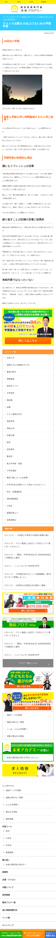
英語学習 (10, 421)
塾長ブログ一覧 (9, 902)
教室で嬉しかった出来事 (17, 478)
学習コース (7, 827)
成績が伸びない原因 (15, 722)
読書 (9, 407)
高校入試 (10, 428)
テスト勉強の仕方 (14, 414)
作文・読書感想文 (14, 492)
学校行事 (10, 435)
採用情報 (6, 895)
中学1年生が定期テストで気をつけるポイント (26, 485)
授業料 (5, 872)
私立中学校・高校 (14, 463)
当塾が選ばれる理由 (15, 736)
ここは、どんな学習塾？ (17, 729)
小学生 (19, 2)
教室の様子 (11, 372)
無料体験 (9, 819)
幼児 (6, 2)
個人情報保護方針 (9, 910)
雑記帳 (9, 400)
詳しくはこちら (28, 340)
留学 (9, 442)
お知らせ (10, 358)
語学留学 (10, 449)
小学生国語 (11, 471)
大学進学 (10, 393)
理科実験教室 (12, 499)
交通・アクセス (9, 880)
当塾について (8, 887)
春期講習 (43, 2)
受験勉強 (10, 379)
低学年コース (12, 386)
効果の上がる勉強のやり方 (18, 365)
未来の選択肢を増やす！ (16, 865)
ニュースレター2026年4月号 (27, 566)
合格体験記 (11, 520)
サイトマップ (8, 925)
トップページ (8, 786)
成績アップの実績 (14, 715)
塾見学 (9, 456)
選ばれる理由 (11, 812)
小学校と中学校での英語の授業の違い (33, 535)
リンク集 (6, 918)
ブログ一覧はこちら (28, 663)
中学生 (31, 2)
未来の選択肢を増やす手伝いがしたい (23, 758)
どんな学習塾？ (12, 805)
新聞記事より (12, 513)
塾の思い (6, 860)
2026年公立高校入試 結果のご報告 (31, 585)
